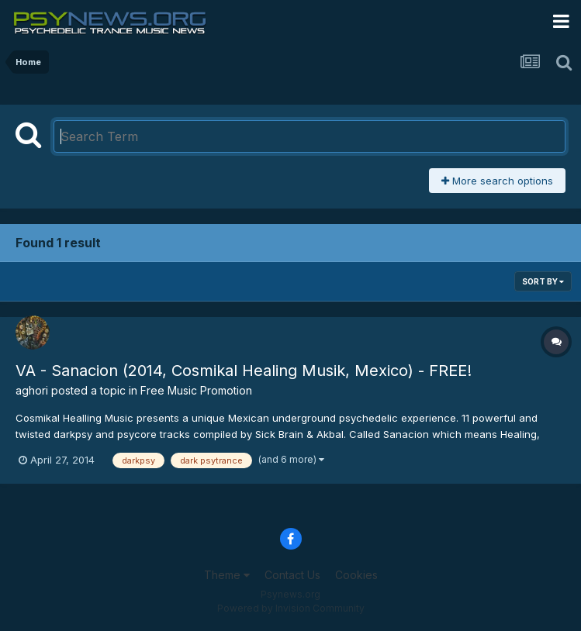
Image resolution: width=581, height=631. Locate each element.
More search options (497, 180)
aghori (32, 390)
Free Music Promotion (196, 390)
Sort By (543, 281)
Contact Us (292, 574)
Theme (227, 574)
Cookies (356, 574)
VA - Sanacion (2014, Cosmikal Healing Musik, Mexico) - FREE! (244, 370)
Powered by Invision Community (291, 608)
